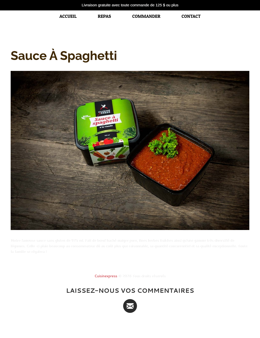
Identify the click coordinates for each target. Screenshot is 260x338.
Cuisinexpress (105, 276)
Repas (104, 16)
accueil (68, 16)
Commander (146, 16)
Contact (191, 16)
